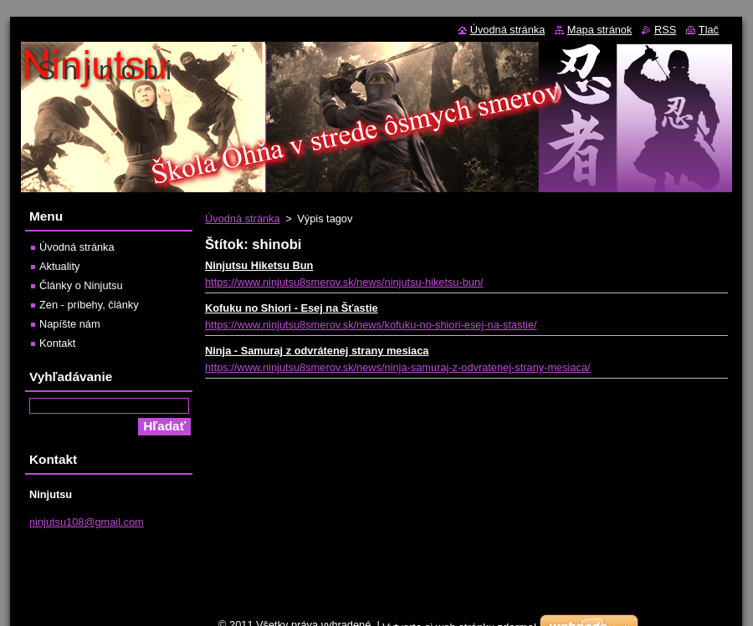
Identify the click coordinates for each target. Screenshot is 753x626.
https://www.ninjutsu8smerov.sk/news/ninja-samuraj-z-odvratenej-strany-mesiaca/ (398, 367)
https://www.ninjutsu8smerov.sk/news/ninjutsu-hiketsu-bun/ (344, 282)
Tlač (709, 29)
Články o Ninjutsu (81, 285)
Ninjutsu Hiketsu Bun (259, 265)
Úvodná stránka (242, 218)
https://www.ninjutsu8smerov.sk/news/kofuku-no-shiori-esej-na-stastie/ (371, 324)
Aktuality (59, 266)
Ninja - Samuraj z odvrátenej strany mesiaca (316, 350)
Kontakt (57, 343)
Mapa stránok (600, 29)
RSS (665, 29)
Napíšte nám (69, 324)
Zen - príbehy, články (89, 304)
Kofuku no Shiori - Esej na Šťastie (291, 308)
